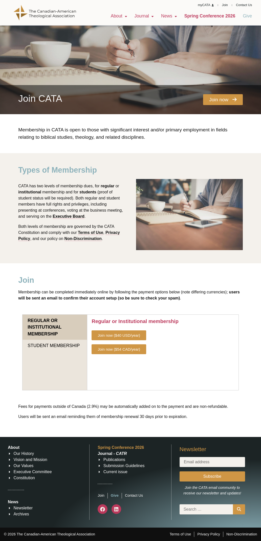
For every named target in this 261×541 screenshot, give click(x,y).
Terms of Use (90, 232)
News (169, 15)
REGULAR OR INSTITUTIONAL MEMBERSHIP (44, 327)
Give (247, 15)
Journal (144, 15)
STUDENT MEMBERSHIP (54, 345)
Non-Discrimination (83, 238)
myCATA (206, 5)
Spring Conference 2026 (209, 15)
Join (225, 5)
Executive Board (68, 216)
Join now (223, 99)
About (119, 15)
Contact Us (244, 5)
